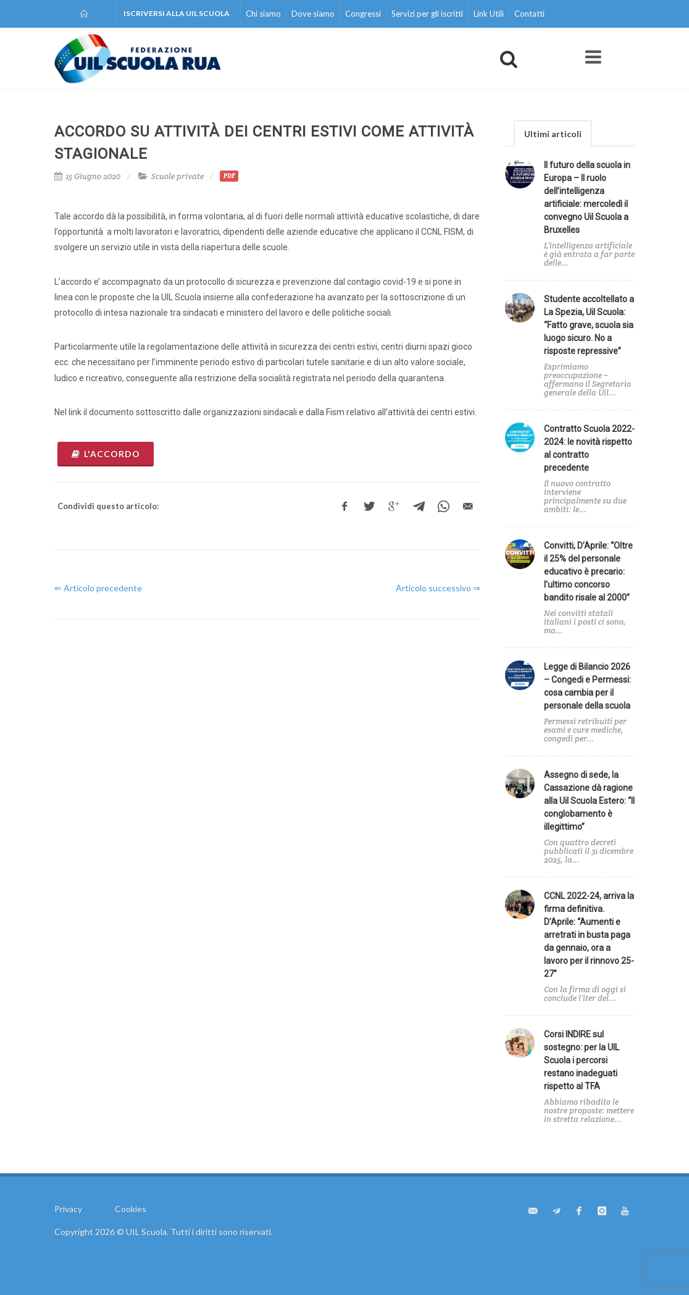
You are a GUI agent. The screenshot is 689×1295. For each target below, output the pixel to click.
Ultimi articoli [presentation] (553, 134)
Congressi (363, 14)
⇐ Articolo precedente (98, 588)
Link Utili (489, 14)
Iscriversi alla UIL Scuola (176, 13)
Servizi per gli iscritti (427, 14)
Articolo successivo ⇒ (438, 588)
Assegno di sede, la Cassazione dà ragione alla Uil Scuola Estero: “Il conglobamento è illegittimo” (589, 801)
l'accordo (105, 454)
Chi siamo (263, 14)
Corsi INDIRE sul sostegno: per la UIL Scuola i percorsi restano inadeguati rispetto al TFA (581, 1060)
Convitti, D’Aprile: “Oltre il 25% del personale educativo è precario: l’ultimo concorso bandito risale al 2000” (588, 571)
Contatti (529, 14)
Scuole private (177, 176)
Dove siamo (313, 14)
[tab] (552, 133)
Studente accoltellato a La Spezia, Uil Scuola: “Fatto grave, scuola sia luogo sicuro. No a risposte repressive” (589, 325)
